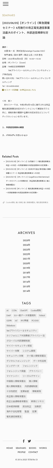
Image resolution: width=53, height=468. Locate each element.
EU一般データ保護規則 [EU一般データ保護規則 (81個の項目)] (25, 316)
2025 (25, 240)
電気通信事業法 (42, 202)
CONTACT (33, 452)
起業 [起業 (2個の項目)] (34, 412)
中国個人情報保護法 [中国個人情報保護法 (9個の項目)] (16, 381)
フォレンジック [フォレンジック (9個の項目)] (30, 366)
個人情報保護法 (29, 202)
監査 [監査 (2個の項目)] (27, 412)
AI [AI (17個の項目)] (7, 311)
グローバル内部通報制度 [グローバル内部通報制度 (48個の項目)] (18, 341)
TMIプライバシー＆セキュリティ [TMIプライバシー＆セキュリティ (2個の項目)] (22, 331)
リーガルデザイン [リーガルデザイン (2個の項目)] (31, 376)
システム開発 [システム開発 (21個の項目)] (29, 351)
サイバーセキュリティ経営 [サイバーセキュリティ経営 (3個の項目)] (19, 346)
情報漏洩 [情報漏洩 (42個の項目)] (36, 391)
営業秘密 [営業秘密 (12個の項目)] (24, 391)
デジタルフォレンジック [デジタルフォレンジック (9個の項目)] (18, 361)
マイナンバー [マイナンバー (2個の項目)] (13, 376)
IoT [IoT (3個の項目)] (16, 321)
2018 (25, 273)
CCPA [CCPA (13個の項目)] (14, 311)
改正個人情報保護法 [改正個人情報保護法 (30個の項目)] (16, 397)
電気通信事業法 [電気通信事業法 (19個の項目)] (14, 417)
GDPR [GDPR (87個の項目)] (9, 321)
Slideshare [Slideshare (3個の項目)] (11, 326)
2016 (25, 282)
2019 (25, 268)
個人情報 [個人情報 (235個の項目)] (33, 381)
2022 (25, 254)
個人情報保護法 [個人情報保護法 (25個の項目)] (14, 386)
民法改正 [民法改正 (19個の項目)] (27, 407)
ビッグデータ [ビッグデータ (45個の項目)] (13, 366)
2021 (25, 259)
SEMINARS (8, 15)
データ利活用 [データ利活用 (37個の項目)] (39, 361)
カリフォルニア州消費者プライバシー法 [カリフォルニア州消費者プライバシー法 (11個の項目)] (26, 336)
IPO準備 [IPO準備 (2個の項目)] (24, 321)
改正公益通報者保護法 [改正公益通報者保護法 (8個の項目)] (17, 402)
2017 (25, 277)
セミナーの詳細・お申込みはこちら (19, 90)
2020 (25, 264)
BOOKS (32, 448)
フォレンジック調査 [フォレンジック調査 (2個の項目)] (16, 371)
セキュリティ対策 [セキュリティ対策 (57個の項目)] (15, 356)
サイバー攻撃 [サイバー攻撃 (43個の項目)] (13, 351)
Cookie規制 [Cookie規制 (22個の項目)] (36, 311)
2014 (25, 291)
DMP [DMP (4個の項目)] (9, 316)
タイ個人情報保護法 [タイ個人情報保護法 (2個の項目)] (36, 356)
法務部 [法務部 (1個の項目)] (37, 407)
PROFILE (21, 452)
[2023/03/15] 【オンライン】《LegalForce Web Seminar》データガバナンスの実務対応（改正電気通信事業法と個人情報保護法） (28, 181)
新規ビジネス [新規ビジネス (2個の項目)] (37, 402)
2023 (25, 250)
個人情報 (19, 202)
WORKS (43, 448)
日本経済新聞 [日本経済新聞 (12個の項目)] (13, 407)
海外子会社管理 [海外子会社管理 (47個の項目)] (14, 412)
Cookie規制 (10, 202)
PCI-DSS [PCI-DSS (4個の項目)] (35, 321)
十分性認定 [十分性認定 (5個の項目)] (12, 391)
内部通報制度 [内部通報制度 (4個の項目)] (31, 386)
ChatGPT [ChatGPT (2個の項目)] (23, 311)
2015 (25, 287)
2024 (25, 245)
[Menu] (5, 4)
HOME (9, 448)
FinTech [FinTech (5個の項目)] (42, 316)
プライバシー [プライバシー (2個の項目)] (35, 371)
